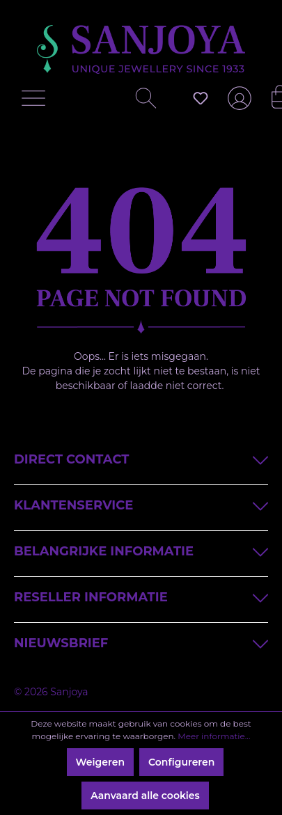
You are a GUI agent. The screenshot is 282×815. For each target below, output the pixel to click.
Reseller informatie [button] (141, 596)
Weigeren (100, 762)
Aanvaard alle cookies (145, 795)
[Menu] (37, 101)
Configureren (181, 762)
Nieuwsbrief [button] (141, 642)
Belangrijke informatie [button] (141, 550)
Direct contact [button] (141, 458)
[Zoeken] (141, 101)
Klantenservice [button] (141, 504)
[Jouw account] (237, 103)
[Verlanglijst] (201, 98)
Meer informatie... (214, 736)
